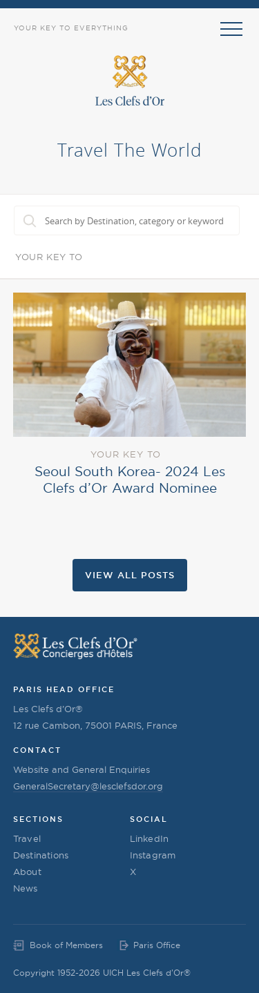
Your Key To (49, 257)
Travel (27, 838)
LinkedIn (149, 838)
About (27, 871)
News (25, 888)
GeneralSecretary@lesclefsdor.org (88, 786)
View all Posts (130, 575)
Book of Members (66, 945)
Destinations (40, 855)
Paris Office (156, 945)
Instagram (153, 855)
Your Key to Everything (71, 28)
